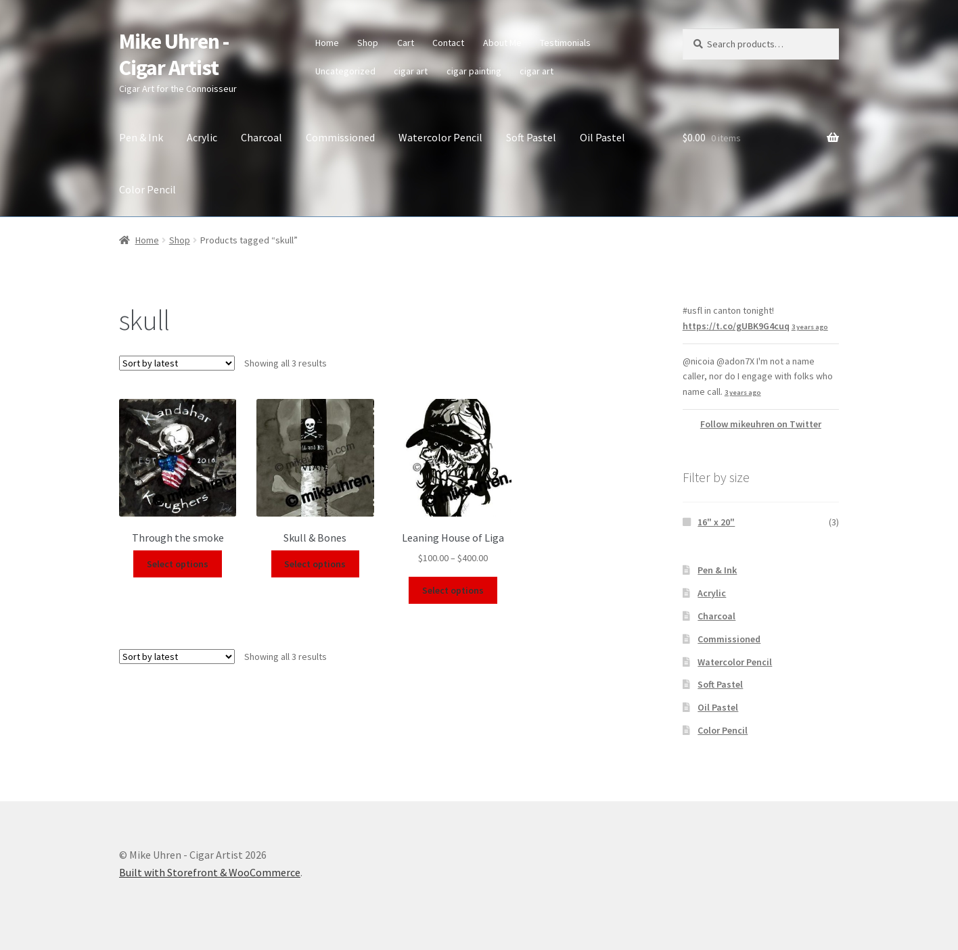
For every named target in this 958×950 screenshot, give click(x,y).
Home (327, 43)
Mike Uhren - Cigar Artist (174, 54)
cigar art (411, 71)
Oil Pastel (602, 137)
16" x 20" (716, 522)
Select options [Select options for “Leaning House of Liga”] (453, 590)
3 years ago (810, 327)
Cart (405, 43)
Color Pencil (147, 189)
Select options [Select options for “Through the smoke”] (177, 564)
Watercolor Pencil (440, 137)
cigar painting (474, 71)
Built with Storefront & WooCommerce (209, 872)
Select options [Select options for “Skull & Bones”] (315, 564)
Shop (367, 43)
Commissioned (340, 137)
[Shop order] (177, 363)
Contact (448, 43)
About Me (502, 43)
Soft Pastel (531, 137)
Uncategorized (345, 71)
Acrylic (202, 137)
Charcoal (261, 137)
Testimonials (565, 43)
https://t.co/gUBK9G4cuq (736, 326)
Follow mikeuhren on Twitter (760, 424)
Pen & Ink (141, 137)
